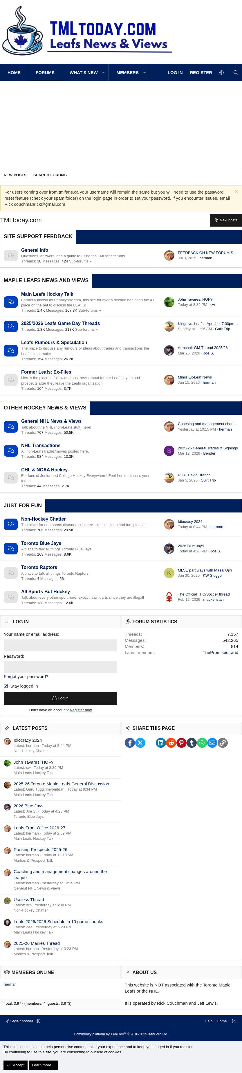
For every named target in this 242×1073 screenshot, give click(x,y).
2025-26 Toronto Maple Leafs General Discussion (61, 784)
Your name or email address (31, 634)
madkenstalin (214, 599)
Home (14, 72)
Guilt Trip (222, 329)
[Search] (236, 72)
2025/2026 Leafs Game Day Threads (60, 323)
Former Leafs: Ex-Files (46, 372)
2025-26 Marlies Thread (37, 943)
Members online (33, 972)
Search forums (50, 175)
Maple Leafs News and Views (46, 280)
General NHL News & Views (51, 421)
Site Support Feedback (38, 236)
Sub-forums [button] (79, 261)
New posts (15, 175)
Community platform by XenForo (121, 1034)
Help (209, 1021)
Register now (81, 710)
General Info (34, 250)
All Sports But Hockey (45, 591)
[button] (104, 72)
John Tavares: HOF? (195, 299)
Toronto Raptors (39, 567)
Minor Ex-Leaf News (195, 377)
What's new (84, 72)
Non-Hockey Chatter (43, 519)
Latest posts (30, 728)
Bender (209, 453)
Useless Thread (29, 899)
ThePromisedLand (220, 652)
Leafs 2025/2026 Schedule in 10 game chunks (58, 921)
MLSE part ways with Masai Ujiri (205, 570)
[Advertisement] (121, 124)
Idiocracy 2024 (190, 521)
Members (127, 72)
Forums (45, 72)
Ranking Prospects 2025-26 (40, 849)
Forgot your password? (26, 676)
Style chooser (20, 1021)
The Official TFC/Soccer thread (204, 594)
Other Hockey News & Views (45, 408)
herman (205, 258)
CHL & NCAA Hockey (44, 469)
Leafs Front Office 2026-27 (39, 827)
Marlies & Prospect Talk (33, 860)
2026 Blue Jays (191, 546)
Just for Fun (23, 505)
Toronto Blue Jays (41, 543)
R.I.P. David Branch (194, 475)
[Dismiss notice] (235, 192)
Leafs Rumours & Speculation (54, 342)
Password (13, 656)
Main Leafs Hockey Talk (47, 294)
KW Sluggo (212, 575)
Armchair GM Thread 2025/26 (203, 348)
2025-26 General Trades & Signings (208, 448)
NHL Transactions (41, 445)
